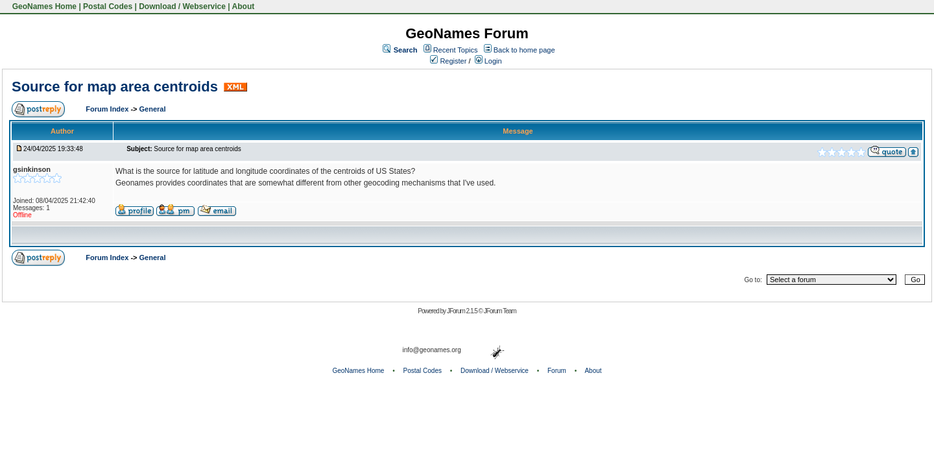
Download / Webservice (182, 6)
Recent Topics (455, 50)
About (243, 6)
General (152, 109)
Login (488, 61)
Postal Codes (107, 6)
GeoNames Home (43, 6)
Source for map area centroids (115, 86)
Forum (556, 370)
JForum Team (500, 311)
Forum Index (108, 109)
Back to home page (524, 50)
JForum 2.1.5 (463, 311)
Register (448, 61)
